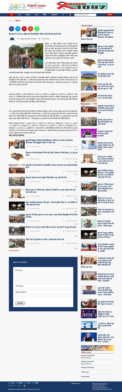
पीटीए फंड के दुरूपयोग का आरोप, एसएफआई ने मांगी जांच (45, 239)
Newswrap (85, 372)
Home (11, 21)
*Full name (19, 286)
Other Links (86, 352)
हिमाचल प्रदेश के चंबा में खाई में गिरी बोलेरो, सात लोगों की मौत (46, 178)
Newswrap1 (85, 376)
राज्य (36, 15)
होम (12, 15)
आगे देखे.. (76, 149)
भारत (19, 15)
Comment (19, 270)
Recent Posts (86, 25)
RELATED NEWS (16, 135)
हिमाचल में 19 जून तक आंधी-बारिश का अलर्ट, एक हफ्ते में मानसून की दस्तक (51, 227)
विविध (44, 15)
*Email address (21, 292)
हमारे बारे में (54, 15)
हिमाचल (28, 15)
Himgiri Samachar (87, 355)
